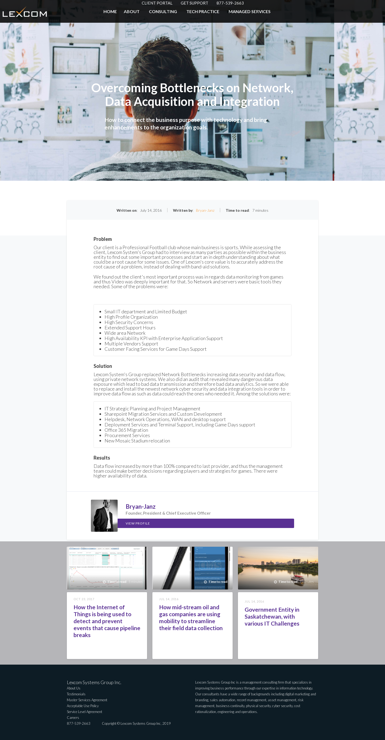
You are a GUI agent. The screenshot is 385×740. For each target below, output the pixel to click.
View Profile (138, 523)
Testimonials (76, 694)
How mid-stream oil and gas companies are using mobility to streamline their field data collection (191, 617)
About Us (73, 688)
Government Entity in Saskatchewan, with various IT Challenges (272, 616)
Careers (73, 717)
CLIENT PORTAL (157, 3)
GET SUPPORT (194, 3)
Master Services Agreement (87, 700)
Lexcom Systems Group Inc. (94, 682)
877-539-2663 (230, 3)
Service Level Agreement (84, 712)
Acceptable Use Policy (83, 706)
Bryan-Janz (205, 210)
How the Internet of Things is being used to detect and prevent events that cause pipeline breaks (107, 621)
